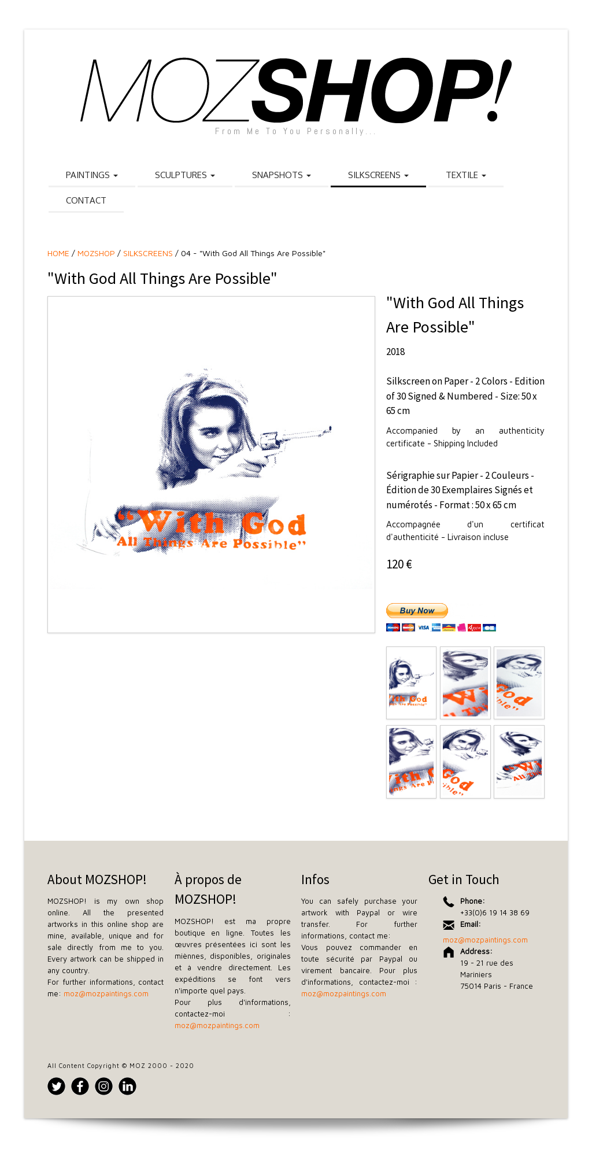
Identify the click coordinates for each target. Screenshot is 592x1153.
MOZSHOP (96, 253)
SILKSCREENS (378, 174)
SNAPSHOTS (281, 174)
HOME (58, 253)
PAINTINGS (92, 174)
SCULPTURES (185, 174)
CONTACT (86, 200)
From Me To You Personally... (296, 131)
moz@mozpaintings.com (106, 993)
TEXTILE (466, 174)
